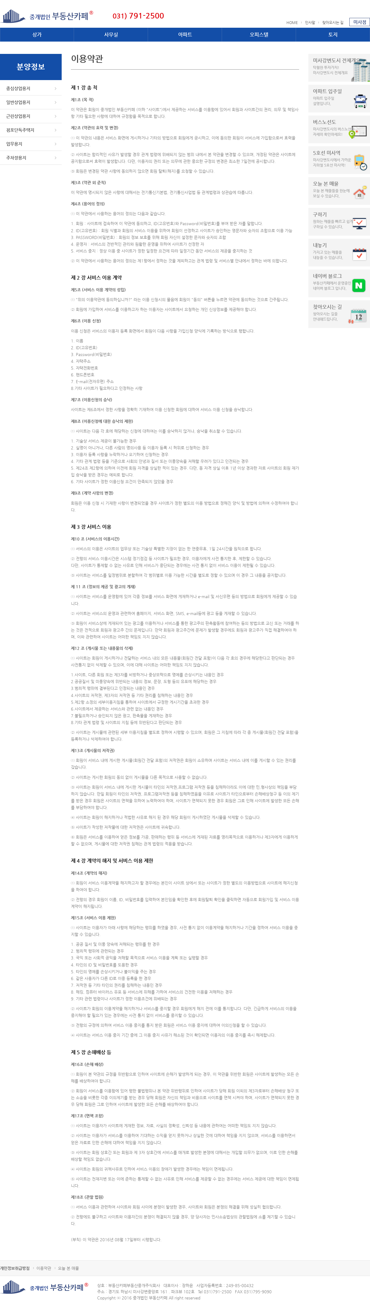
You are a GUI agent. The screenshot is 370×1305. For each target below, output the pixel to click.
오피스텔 (259, 35)
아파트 (185, 35)
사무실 (111, 35)
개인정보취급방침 (15, 1268)
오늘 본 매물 (68, 1268)
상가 (37, 35)
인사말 (310, 22)
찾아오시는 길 (332, 22)
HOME (292, 22)
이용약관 (43, 1268)
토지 (333, 35)
